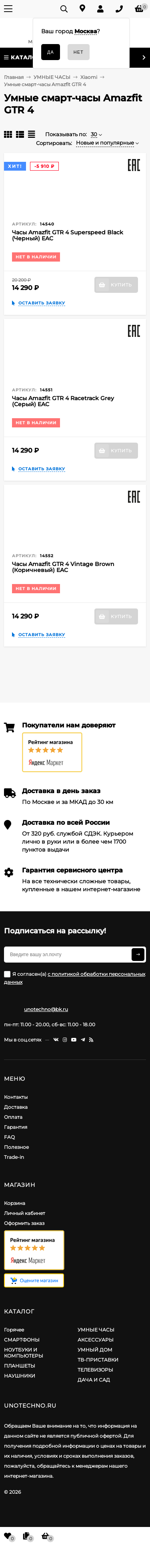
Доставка (16, 1107)
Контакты (16, 1097)
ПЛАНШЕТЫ (19, 1366)
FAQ (9, 1137)
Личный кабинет (24, 1213)
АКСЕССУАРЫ (96, 1340)
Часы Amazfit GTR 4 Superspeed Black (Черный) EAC (67, 235)
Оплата (13, 1117)
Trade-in (14, 1157)
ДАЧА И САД (94, 1380)
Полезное (16, 1147)
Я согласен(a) (74, 978)
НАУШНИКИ (19, 1376)
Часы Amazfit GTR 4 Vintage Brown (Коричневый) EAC (63, 567)
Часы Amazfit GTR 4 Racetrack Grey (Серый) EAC (63, 401)
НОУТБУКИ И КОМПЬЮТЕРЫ (23, 1353)
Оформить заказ (24, 1223)
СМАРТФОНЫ (22, 1340)
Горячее (14, 1330)
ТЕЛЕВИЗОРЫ (95, 1370)
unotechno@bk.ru (46, 1009)
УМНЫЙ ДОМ (95, 1350)
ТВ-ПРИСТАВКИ (98, 1360)
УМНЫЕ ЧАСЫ (96, 1330)
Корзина (14, 1203)
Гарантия (15, 1127)
